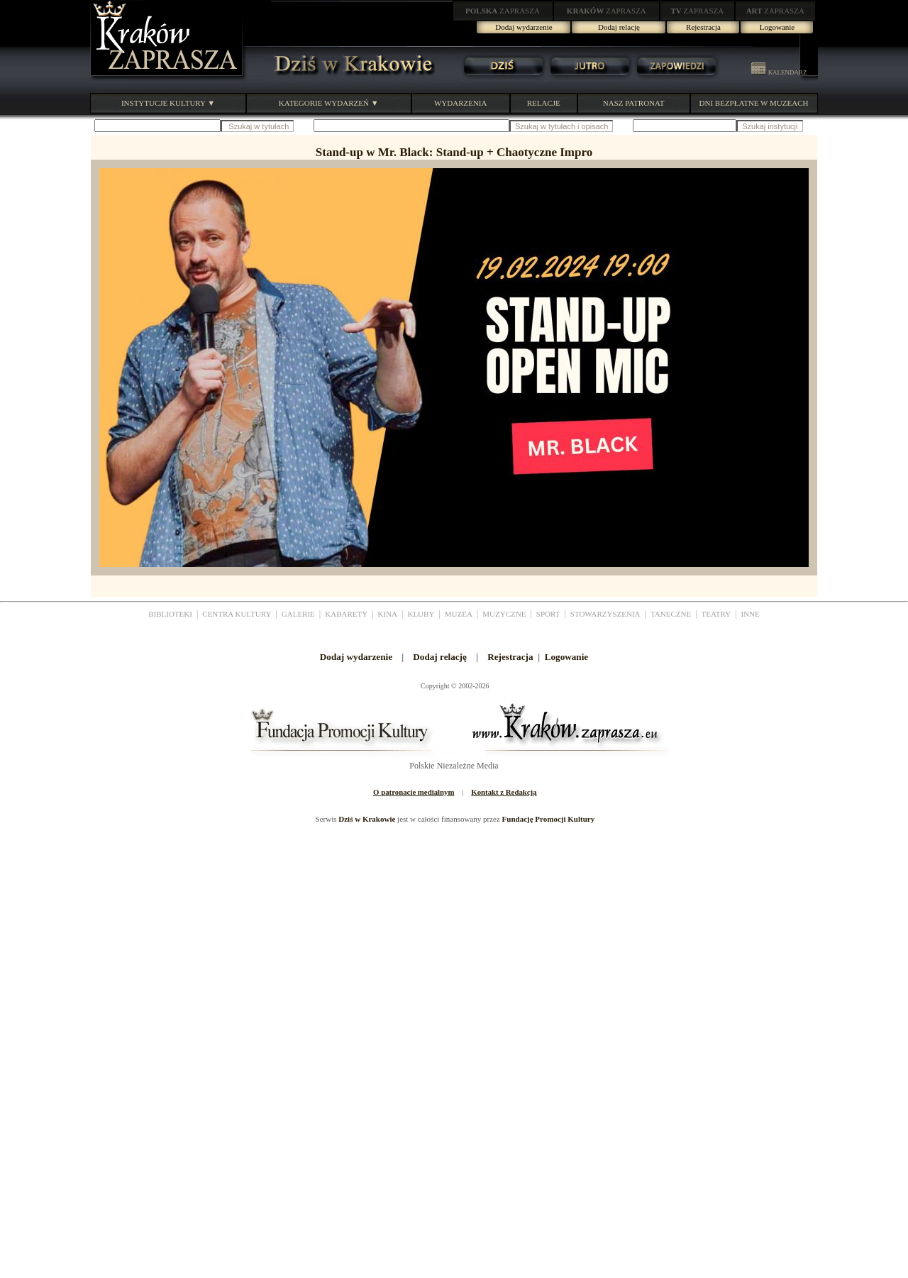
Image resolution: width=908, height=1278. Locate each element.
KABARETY (346, 614)
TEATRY (716, 614)
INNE (750, 614)
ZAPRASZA (502, 10)
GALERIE (298, 614)
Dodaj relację (619, 27)
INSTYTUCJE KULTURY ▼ (168, 103)
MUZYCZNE (504, 614)
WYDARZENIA (460, 103)
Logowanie (777, 27)
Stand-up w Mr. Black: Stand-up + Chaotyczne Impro (454, 152)
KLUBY (420, 614)
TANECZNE (670, 614)
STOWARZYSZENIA (605, 614)
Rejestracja (703, 27)
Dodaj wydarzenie (523, 27)
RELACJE (543, 103)
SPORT (548, 614)
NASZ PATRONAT (634, 103)
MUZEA (458, 614)
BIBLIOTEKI (170, 614)
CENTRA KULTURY (236, 614)
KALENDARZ (779, 72)
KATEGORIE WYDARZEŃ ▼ (329, 103)
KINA (388, 614)
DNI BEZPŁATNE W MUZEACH (754, 103)
